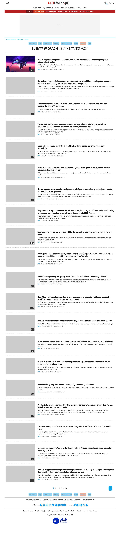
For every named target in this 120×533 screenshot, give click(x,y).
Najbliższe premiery (88, 501)
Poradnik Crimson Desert (87, 11)
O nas (25, 512)
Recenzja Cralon (38, 11)
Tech (78, 43)
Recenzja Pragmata (50, 11)
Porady (56, 43)
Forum (84, 8)
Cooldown (46, 43)
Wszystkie (29, 43)
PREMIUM (28, 11)
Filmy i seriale (68, 43)
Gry (44, 8)
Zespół (79, 512)
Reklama (73, 512)
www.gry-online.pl (11, 39)
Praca (84, 512)
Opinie (56, 8)
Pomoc (95, 512)
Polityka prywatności (53, 512)
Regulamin (31, 512)
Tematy (27, 39)
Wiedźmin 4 (77, 501)
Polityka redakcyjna (40, 512)
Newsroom (37, 8)
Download (63, 8)
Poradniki (71, 8)
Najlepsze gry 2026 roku (50, 501)
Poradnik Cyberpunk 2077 (33, 501)
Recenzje (49, 8)
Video (78, 8)
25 (67, 489)
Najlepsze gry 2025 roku (65, 501)
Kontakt (89, 512)
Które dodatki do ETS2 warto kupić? (68, 11)
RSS (93, 43)
